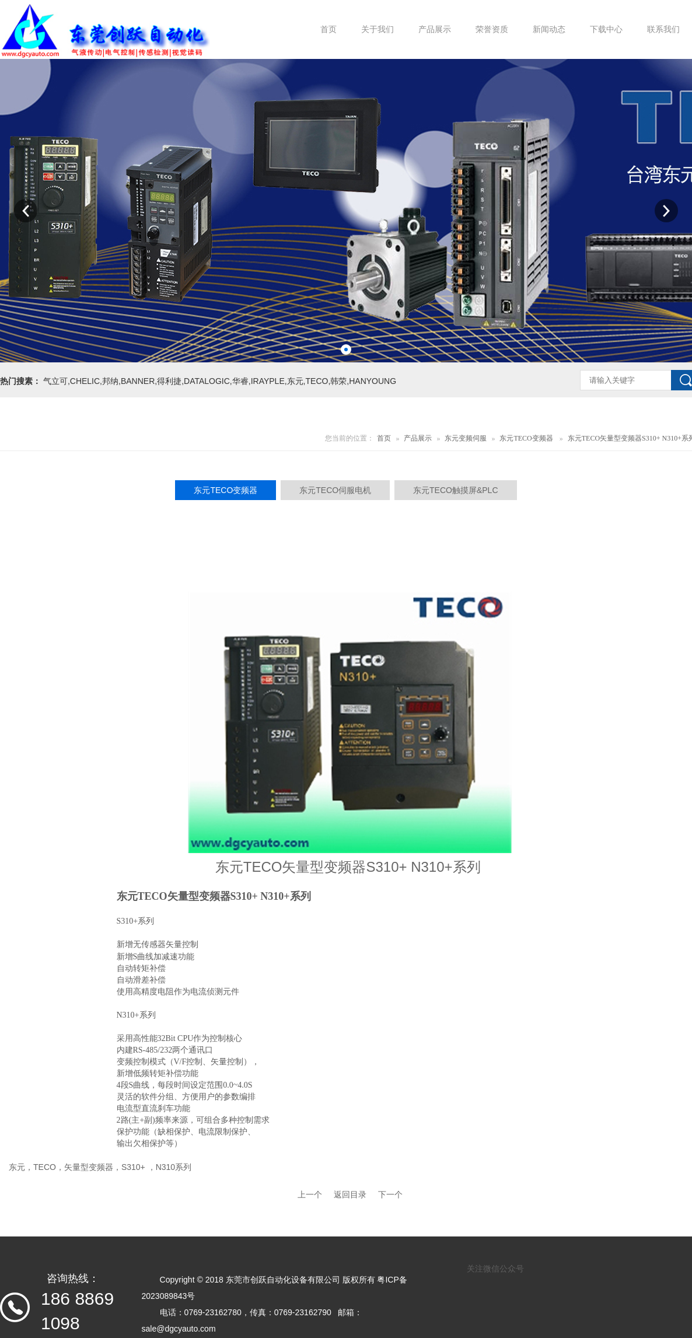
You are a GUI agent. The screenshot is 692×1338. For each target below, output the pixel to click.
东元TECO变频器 (526, 438)
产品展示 (418, 438)
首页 (384, 438)
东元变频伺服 (466, 438)
